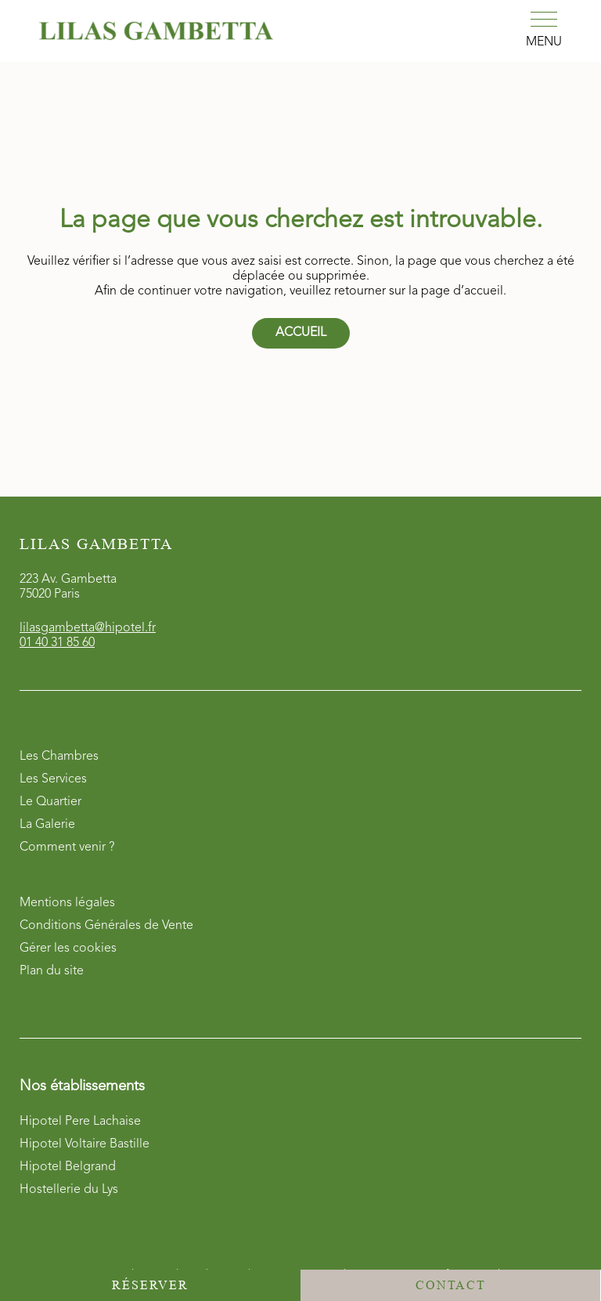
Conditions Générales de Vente (106, 926)
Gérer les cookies (68, 948)
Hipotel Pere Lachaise (80, 1121)
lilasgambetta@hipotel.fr (88, 628)
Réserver (150, 1285)
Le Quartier (50, 802)
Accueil (300, 333)
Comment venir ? (67, 847)
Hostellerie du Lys (69, 1190)
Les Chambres (59, 756)
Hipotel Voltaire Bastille (84, 1144)
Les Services (53, 779)
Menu (544, 42)
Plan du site (52, 971)
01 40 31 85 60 (57, 643)
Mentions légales (67, 903)
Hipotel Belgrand (68, 1167)
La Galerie (47, 825)
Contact (451, 1285)
